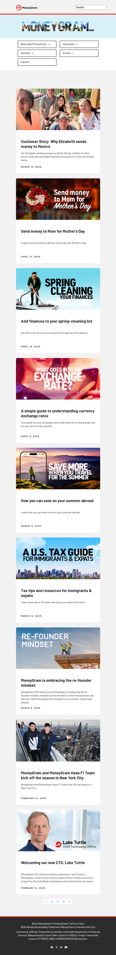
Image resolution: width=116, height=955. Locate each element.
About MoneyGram (42, 923)
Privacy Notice (60, 923)
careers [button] (25, 62)
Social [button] (66, 53)
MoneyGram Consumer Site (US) (78, 927)
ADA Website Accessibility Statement (40, 927)
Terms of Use (76, 923)
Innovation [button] (69, 44)
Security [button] (25, 53)
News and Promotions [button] (34, 44)
